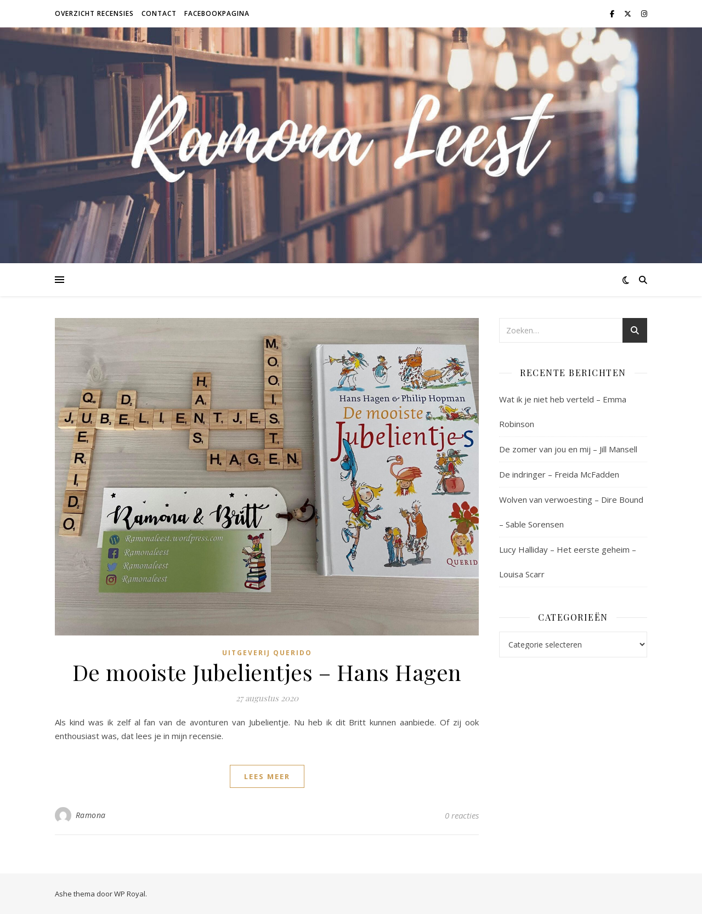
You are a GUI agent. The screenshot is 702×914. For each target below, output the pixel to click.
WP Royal (129, 894)
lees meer (267, 776)
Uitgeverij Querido (267, 652)
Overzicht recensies (94, 13)
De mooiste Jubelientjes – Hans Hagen (267, 671)
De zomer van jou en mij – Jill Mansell (568, 449)
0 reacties (462, 815)
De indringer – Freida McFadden (559, 474)
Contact (159, 13)
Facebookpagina (217, 13)
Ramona (91, 815)
